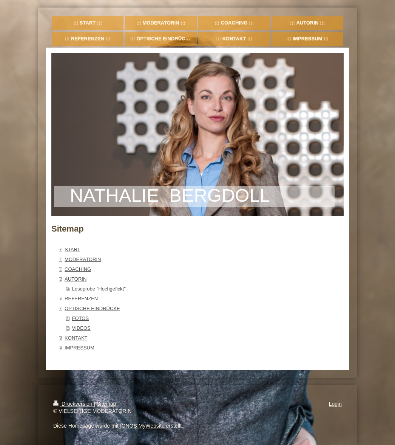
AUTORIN (75, 279)
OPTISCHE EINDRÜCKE (92, 308)
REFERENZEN (81, 298)
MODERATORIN (83, 259)
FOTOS (80, 318)
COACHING (78, 269)
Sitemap (106, 404)
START (72, 249)
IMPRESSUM (79, 348)
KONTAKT (76, 338)
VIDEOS (81, 328)
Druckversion (73, 404)
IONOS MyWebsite (142, 426)
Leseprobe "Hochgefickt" (99, 289)
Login (335, 404)
